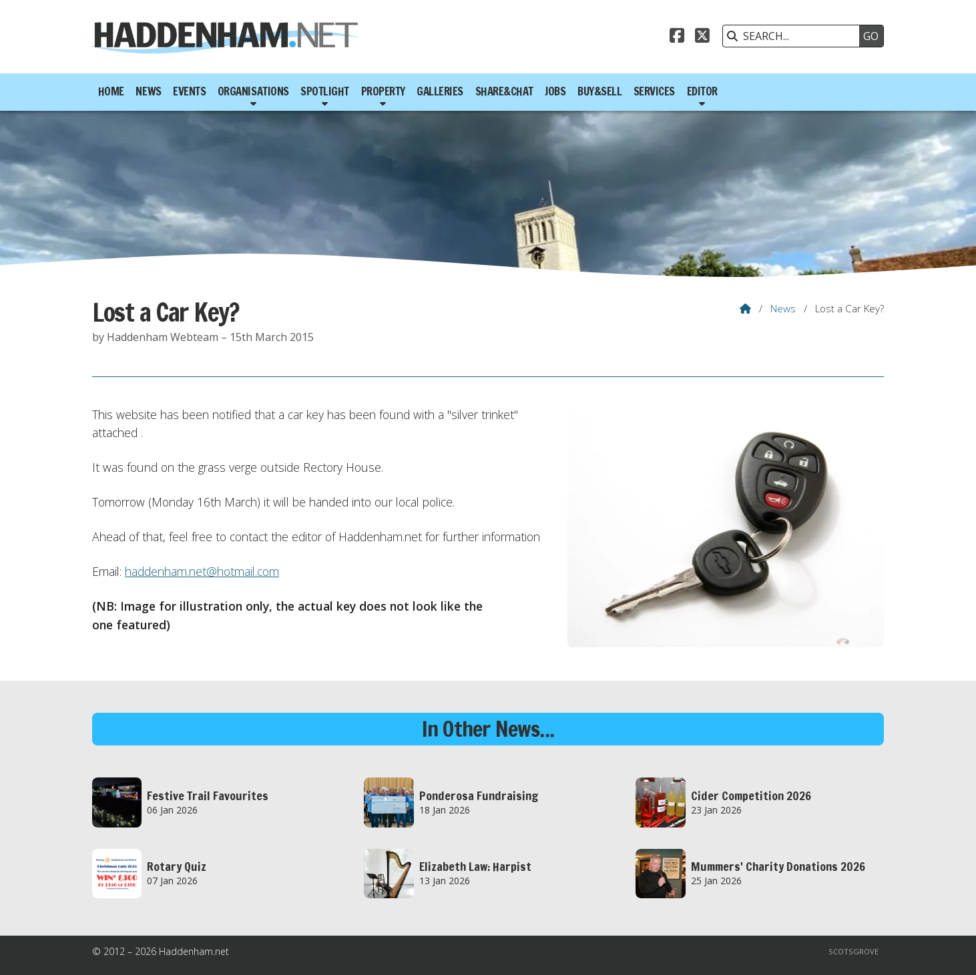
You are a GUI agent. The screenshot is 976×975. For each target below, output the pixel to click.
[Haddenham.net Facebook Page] (677, 37)
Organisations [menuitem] (253, 91)
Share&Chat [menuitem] (504, 91)
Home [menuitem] (111, 91)
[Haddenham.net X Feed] (702, 37)
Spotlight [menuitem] (324, 91)
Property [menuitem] (383, 91)
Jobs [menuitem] (555, 91)
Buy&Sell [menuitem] (599, 91)
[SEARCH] (794, 36)
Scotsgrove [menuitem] (853, 951)
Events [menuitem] (189, 91)
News (783, 308)
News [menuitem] (148, 91)
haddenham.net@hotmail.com (202, 571)
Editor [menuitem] (702, 91)
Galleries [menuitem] (440, 91)
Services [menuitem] (654, 91)
